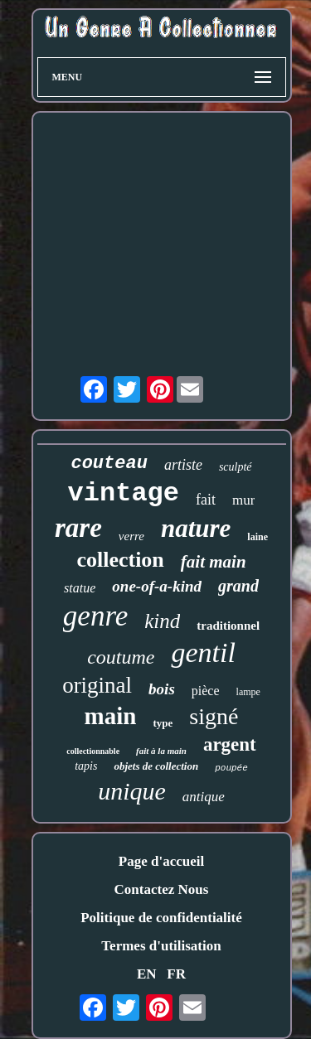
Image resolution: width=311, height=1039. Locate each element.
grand (238, 586)
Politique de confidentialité (161, 917)
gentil (203, 652)
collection (119, 560)
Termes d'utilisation (161, 946)
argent (229, 744)
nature (196, 528)
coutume (120, 657)
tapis (86, 766)
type (163, 723)
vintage (123, 493)
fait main (213, 562)
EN (147, 974)
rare (78, 528)
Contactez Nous (161, 889)
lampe (248, 692)
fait (206, 499)
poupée (231, 768)
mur (243, 500)
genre (95, 616)
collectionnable (92, 751)
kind (162, 621)
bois (161, 689)
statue (79, 588)
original (97, 685)
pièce (206, 691)
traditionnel (228, 625)
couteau (108, 463)
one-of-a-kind (157, 586)
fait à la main (161, 751)
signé (213, 716)
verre (131, 536)
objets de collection (156, 766)
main (111, 716)
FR (176, 974)
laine (257, 537)
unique (132, 791)
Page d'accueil (161, 861)
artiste (183, 465)
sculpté (235, 467)
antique (203, 797)
